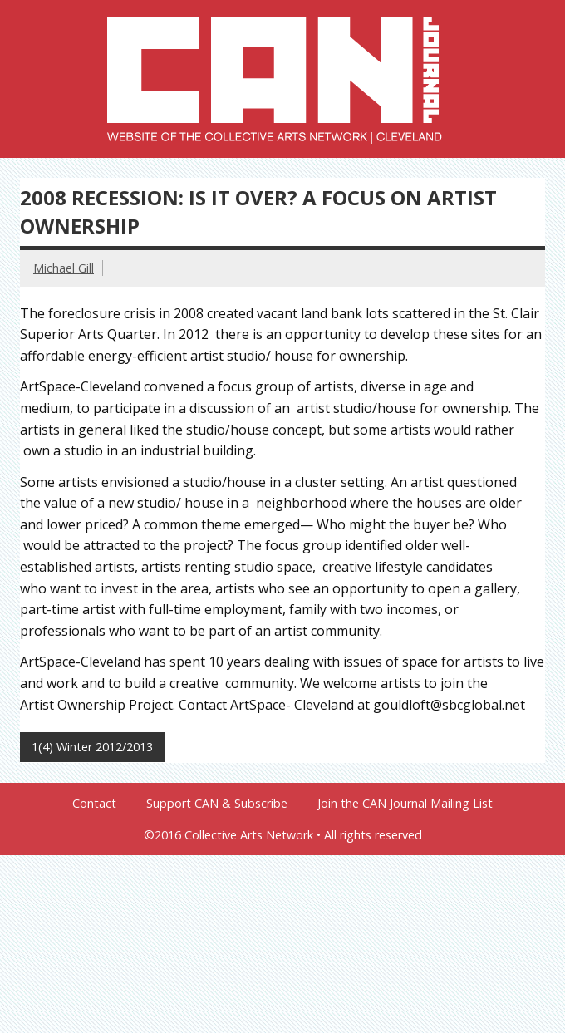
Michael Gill (63, 268)
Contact (94, 803)
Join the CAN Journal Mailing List (405, 803)
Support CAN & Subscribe (216, 803)
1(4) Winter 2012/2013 (92, 747)
